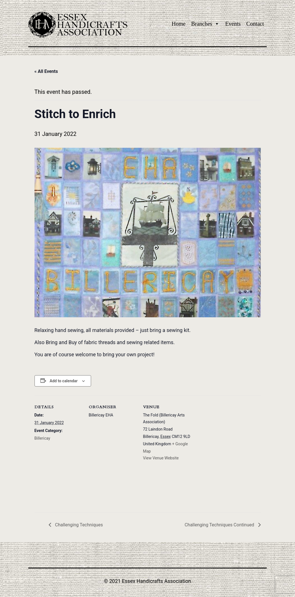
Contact (255, 24)
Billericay (42, 438)
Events (232, 24)
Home (179, 24)
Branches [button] (205, 24)
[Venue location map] (227, 454)
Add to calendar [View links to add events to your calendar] (64, 381)
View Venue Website (161, 458)
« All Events (46, 71)
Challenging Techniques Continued (220, 524)
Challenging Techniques (78, 524)
